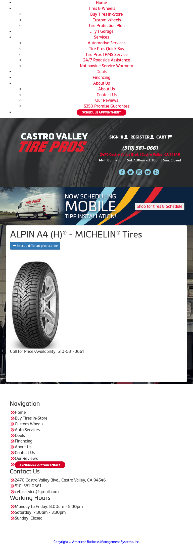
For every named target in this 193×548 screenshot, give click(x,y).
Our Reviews (106, 100)
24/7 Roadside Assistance (106, 60)
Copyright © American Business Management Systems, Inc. (96, 542)
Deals (101, 71)
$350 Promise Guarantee (107, 106)
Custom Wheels (106, 20)
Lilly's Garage (101, 31)
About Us (101, 83)
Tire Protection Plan (106, 25)
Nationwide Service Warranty (106, 65)
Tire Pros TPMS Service (106, 54)
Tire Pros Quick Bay (106, 48)
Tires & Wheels (101, 8)
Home (101, 2)
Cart (164, 137)
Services (101, 37)
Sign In (118, 137)
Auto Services (27, 429)
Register (142, 137)
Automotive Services (106, 43)
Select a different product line (35, 246)
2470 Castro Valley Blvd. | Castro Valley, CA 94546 (140, 154)
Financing (101, 77)
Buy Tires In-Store (106, 14)
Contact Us (107, 94)
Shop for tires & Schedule (159, 206)
